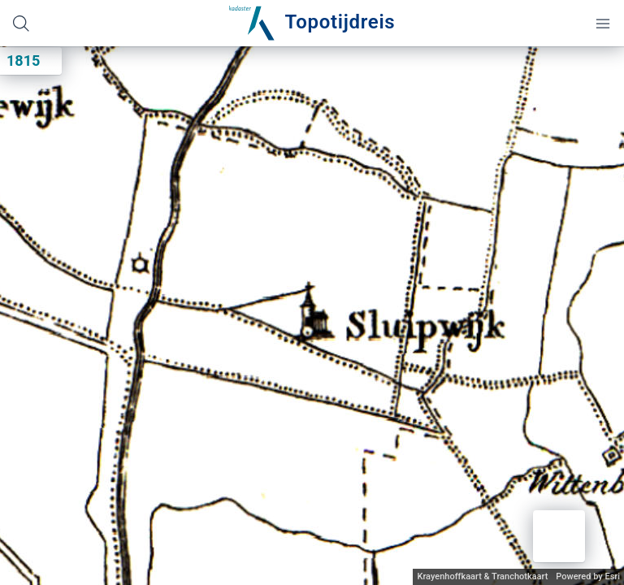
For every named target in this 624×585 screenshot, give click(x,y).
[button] (559, 536)
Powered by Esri (588, 576)
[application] (312, 315)
